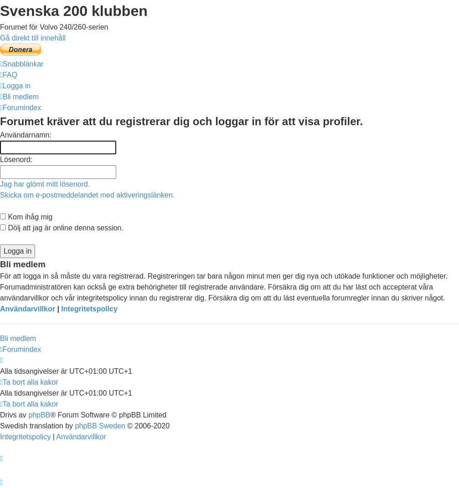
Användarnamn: (26, 135)
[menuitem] (8, 75)
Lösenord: (16, 159)
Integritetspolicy (89, 309)
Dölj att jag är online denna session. (62, 228)
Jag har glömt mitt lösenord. (45, 184)
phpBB (39, 415)
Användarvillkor (27, 309)
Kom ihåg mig (26, 217)
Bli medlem (18, 338)
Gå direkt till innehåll (33, 38)
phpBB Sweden (100, 426)
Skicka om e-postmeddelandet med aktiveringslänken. (87, 195)
